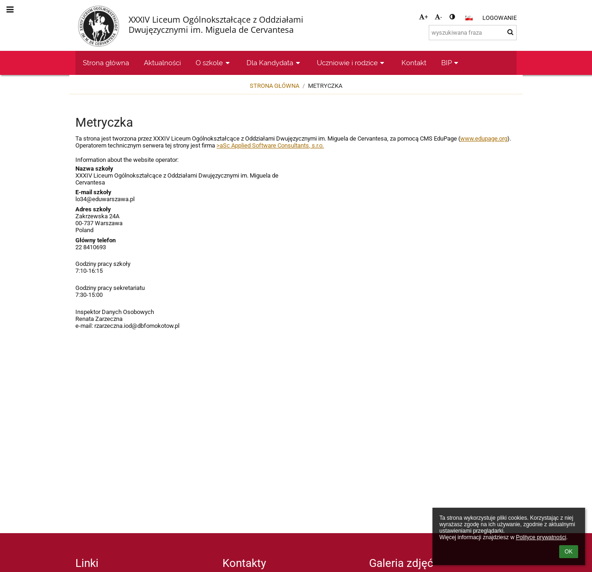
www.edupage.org (483, 138)
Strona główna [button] (106, 63)
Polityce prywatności (541, 537)
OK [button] (569, 551)
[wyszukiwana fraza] (473, 32)
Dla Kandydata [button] (274, 63)
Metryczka (325, 85)
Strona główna (274, 85)
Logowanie (499, 17)
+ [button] (423, 16)
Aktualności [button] (162, 63)
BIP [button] (451, 63)
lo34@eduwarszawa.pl (105, 199)
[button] (469, 18)
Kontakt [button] (413, 63)
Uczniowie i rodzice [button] (352, 63)
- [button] (438, 16)
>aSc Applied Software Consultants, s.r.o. (270, 145)
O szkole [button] (214, 63)
